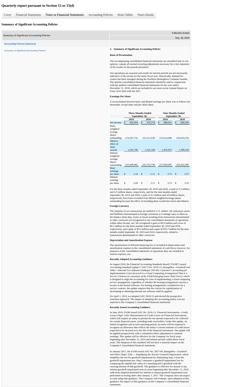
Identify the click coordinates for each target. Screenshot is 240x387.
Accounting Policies (100, 14)
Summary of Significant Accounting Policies (25, 50)
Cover (7, 14)
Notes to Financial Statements (65, 14)
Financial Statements (28, 14)
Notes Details (146, 14)
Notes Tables (125, 14)
